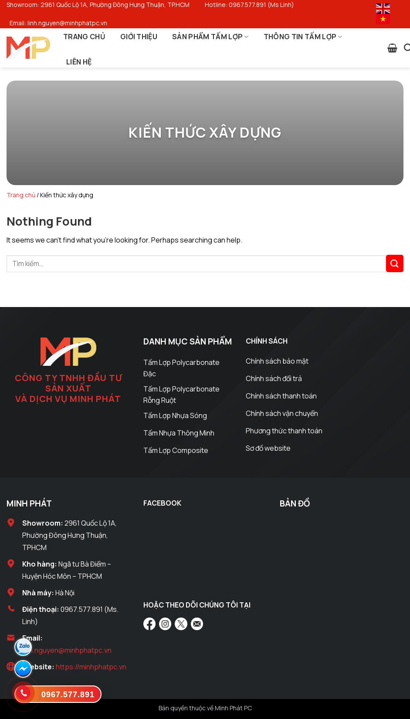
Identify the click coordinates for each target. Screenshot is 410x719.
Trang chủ (21, 195)
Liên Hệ (78, 62)
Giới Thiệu (138, 36)
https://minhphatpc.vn (91, 667)
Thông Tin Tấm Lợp (303, 36)
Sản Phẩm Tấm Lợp (210, 36)
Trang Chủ (84, 36)
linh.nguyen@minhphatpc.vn (67, 650)
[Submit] (394, 263)
